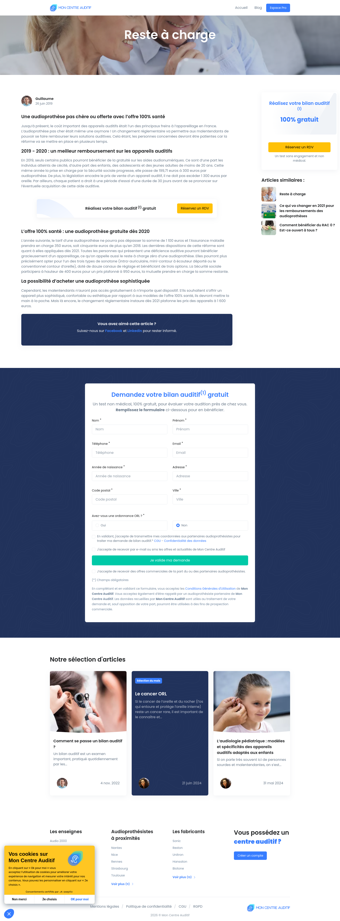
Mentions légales (104, 906)
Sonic (177, 841)
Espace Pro (278, 8)
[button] (9, 914)
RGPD (197, 906)
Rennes (116, 861)
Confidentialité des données (185, 541)
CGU (157, 541)
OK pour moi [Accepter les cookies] (80, 899)
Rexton (178, 848)
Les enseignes (66, 831)
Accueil (241, 7)
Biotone (178, 868)
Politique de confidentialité (149, 906)
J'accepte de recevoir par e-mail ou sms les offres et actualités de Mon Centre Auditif (161, 549)
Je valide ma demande (170, 560)
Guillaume (45, 98)
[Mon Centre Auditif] (70, 7)
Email (177, 444)
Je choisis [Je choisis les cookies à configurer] (49, 899)
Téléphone (100, 444)
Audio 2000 (58, 841)
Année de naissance (107, 467)
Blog (258, 7)
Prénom (178, 420)
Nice (114, 855)
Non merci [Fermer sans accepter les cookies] (19, 899)
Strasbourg (119, 868)
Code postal (101, 490)
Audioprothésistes (139, 835)
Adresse (179, 467)
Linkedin (134, 330)
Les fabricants (189, 831)
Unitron (178, 855)
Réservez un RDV (195, 208)
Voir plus (122, 884)
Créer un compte (250, 855)
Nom (95, 420)
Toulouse (118, 875)
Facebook (113, 330)
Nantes (116, 848)
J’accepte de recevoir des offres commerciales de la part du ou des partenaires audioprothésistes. (171, 571)
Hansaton (180, 861)
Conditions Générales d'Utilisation (210, 588)
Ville (176, 490)
